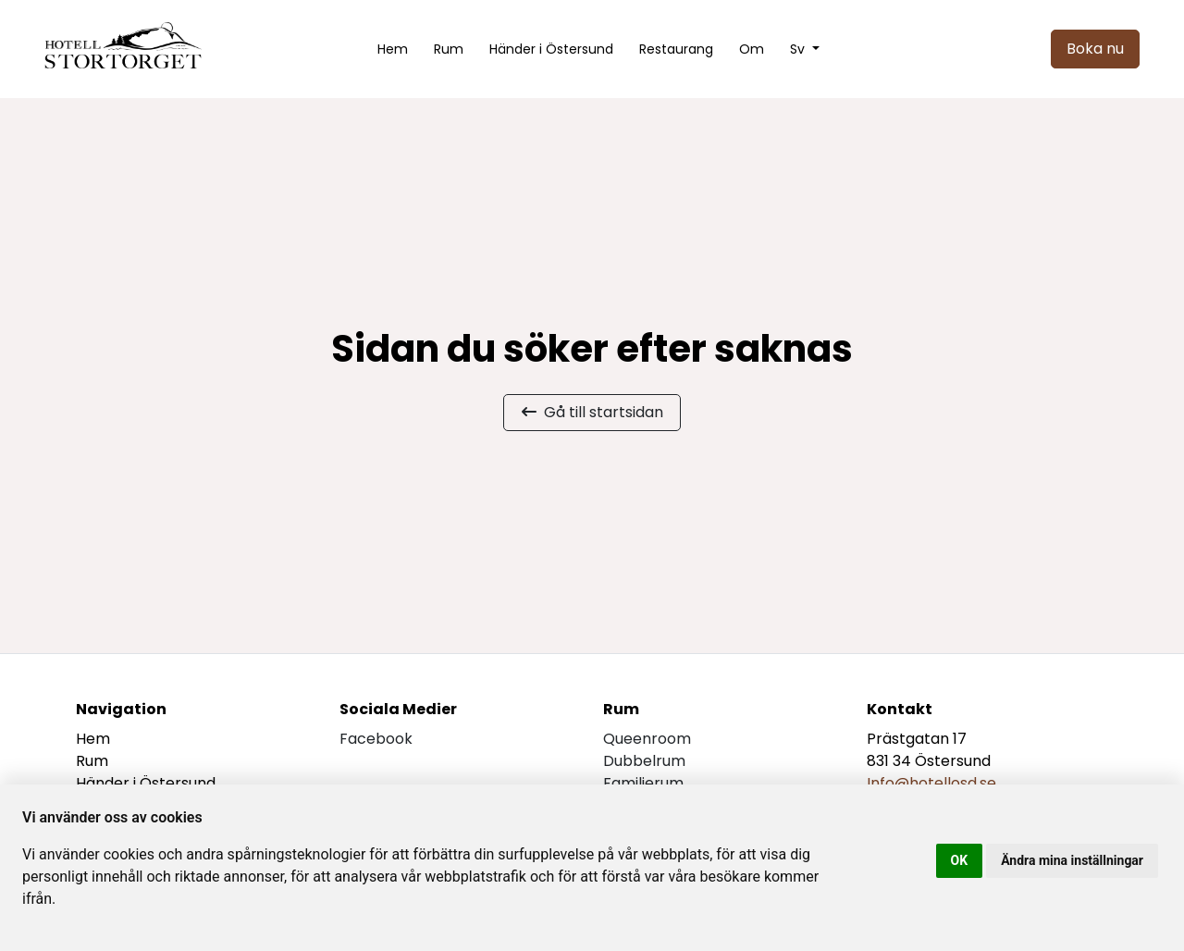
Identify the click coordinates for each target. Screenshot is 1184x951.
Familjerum (643, 783)
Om (751, 49)
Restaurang (676, 49)
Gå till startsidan (592, 412)
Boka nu (1095, 48)
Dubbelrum (644, 761)
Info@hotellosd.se (931, 783)
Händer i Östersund (551, 49)
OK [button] (959, 860)
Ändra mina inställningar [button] (1072, 860)
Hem (392, 49)
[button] (805, 49)
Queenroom (647, 738)
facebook (376, 738)
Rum (448, 49)
